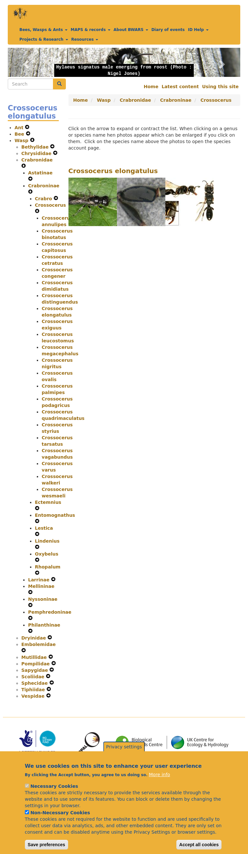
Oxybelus (46, 554)
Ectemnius (48, 502)
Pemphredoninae (49, 612)
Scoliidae (33, 676)
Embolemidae (38, 644)
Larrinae (39, 579)
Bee (20, 134)
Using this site (220, 86)
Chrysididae (37, 153)
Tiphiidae (33, 689)
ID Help (198, 29)
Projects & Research (43, 39)
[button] (25, 62)
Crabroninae (43, 185)
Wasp (22, 140)
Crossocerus (50, 205)
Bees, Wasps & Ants (43, 29)
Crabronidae (37, 159)
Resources (84, 39)
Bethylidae (35, 147)
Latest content (180, 86)
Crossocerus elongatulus (113, 171)
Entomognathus (55, 515)
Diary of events (168, 29)
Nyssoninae (42, 599)
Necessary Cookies (54, 796)
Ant (20, 127)
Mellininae (41, 586)
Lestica (44, 528)
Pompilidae (36, 663)
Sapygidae (35, 670)
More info (159, 784)
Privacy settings (124, 756)
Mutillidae (34, 657)
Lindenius (47, 541)
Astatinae (40, 172)
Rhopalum (47, 566)
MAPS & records (90, 29)
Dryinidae (34, 637)
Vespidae (33, 696)
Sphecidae (35, 683)
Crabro (44, 198)
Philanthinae (44, 625)
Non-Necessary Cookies (60, 823)
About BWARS (131, 29)
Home (151, 86)
